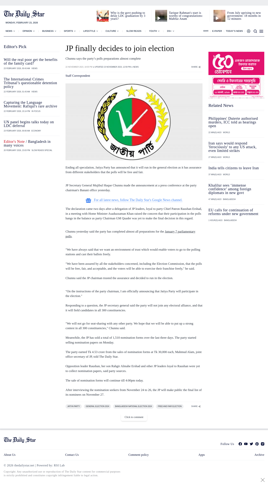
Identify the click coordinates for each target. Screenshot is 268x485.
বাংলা (205, 31)
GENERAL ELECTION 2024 (97, 406)
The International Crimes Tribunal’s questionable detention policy (30, 83)
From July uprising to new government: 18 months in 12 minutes (244, 15)
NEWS (136, 67)
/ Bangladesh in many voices (27, 143)
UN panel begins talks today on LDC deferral (29, 124)
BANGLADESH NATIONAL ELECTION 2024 (133, 406)
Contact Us (72, 454)
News (9, 31)
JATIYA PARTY (73, 406)
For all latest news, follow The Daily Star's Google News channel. (134, 200)
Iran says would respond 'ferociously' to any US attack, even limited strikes (232, 147)
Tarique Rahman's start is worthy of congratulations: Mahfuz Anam (186, 15)
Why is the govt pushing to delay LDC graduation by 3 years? (128, 15)
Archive (259, 454)
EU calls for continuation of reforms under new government (233, 212)
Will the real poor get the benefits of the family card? (31, 61)
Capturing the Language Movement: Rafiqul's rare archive (30, 104)
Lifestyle (89, 31)
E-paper (217, 31)
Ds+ (169, 31)
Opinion (27, 31)
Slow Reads (133, 31)
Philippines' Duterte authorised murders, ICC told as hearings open (233, 122)
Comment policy (138, 454)
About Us (9, 454)
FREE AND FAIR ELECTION (170, 406)
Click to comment (134, 417)
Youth (153, 31)
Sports (68, 31)
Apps (201, 454)
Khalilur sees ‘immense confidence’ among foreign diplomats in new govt (229, 189)
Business (48, 31)
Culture (111, 31)
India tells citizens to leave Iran (233, 168)
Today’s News (234, 31)
